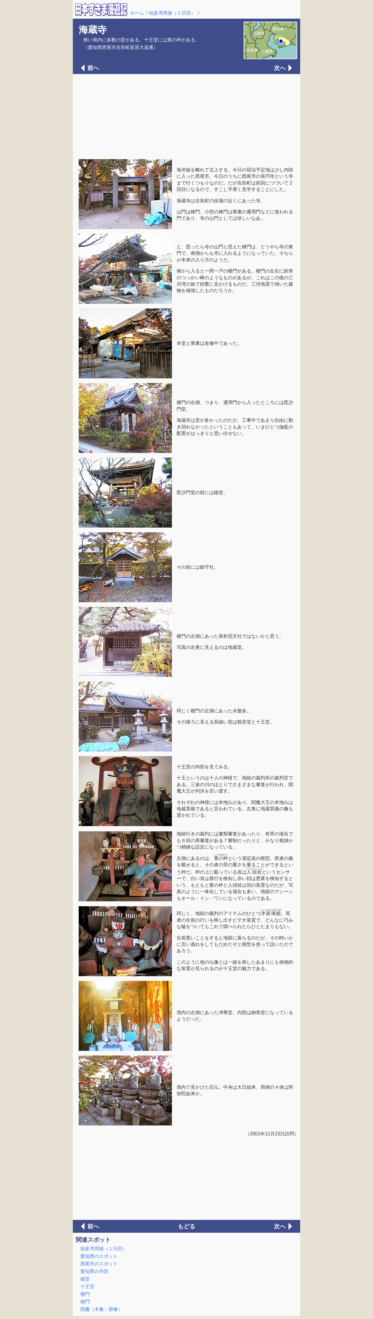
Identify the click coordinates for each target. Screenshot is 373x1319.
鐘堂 (85, 1278)
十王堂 (87, 1286)
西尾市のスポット (99, 1263)
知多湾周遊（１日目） (172, 12)
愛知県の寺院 (94, 1271)
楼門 (85, 1294)
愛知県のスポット (99, 1256)
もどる (186, 1226)
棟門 (85, 1301)
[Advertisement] (186, 116)
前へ (93, 68)
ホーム (137, 12)
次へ (280, 68)
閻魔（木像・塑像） (101, 1309)
